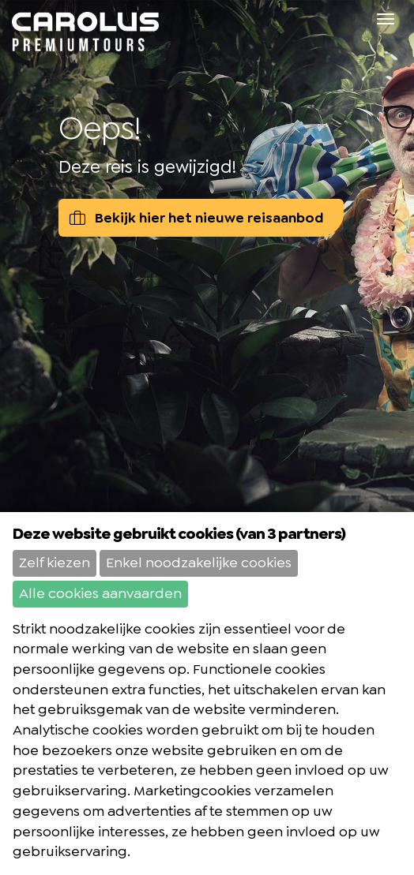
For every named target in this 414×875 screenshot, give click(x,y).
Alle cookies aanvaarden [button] (100, 593)
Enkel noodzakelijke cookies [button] (199, 562)
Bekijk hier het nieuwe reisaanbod (196, 217)
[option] (207, 289)
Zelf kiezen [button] (54, 562)
